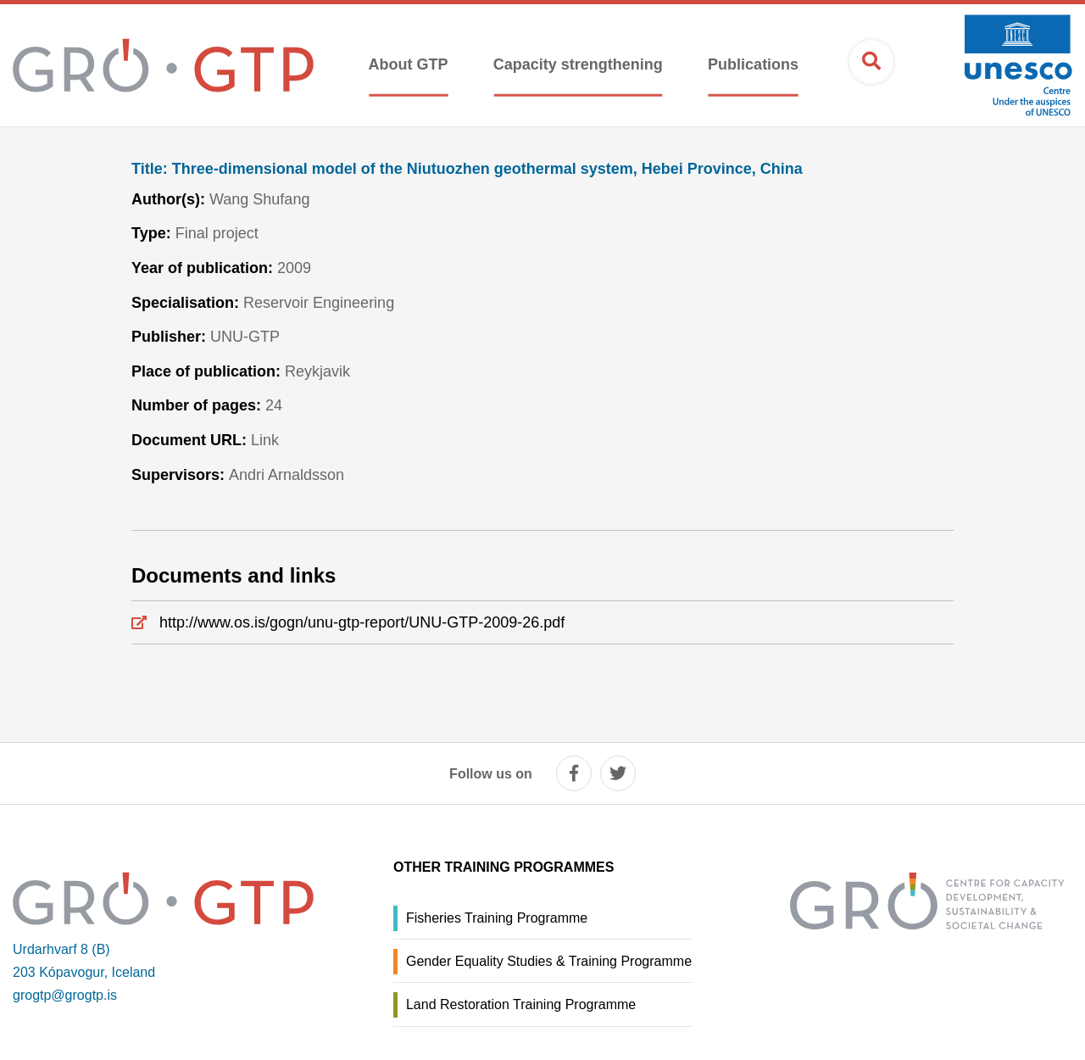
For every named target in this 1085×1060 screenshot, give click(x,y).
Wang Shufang (259, 199)
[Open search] (871, 62)
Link (265, 440)
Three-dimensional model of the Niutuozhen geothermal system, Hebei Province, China (467, 169)
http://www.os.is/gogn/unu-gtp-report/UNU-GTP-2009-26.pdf (362, 622)
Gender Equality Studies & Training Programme (549, 961)
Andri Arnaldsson (286, 474)
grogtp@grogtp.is (65, 995)
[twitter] (618, 773)
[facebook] (574, 773)
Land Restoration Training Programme (521, 1004)
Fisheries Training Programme (496, 918)
